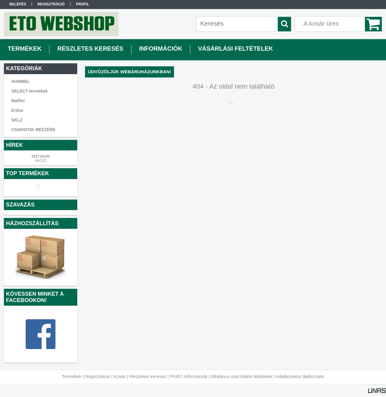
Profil (175, 376)
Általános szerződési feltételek (241, 376)
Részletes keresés (147, 376)
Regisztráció (97, 376)
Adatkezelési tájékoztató (299, 376)
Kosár (119, 376)
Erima (17, 110)
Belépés (17, 4)
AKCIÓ (40, 161)
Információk (195, 376)
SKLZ (17, 120)
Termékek (71, 376)
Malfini (18, 100)
